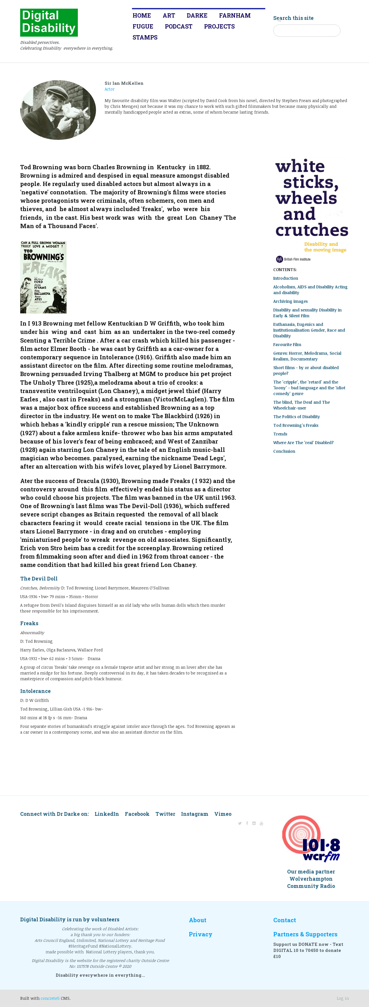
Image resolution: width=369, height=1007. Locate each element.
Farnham (235, 15)
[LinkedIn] (254, 823)
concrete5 (50, 998)
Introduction (285, 278)
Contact (284, 920)
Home (142, 15)
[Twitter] (240, 823)
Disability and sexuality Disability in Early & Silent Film (307, 312)
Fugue (143, 26)
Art (169, 15)
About (197, 920)
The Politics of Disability (296, 416)
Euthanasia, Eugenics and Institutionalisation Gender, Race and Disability (309, 330)
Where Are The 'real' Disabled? (303, 442)
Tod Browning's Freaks (295, 425)
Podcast (179, 26)
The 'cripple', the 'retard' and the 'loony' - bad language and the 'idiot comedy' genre (309, 387)
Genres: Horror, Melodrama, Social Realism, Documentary (307, 356)
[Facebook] (247, 823)
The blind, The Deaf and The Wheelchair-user (301, 405)
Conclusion (284, 451)
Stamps (145, 37)
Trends (280, 434)
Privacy (200, 934)
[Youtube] (261, 823)
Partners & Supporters (305, 934)
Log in (343, 998)
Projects (219, 26)
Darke (197, 15)
